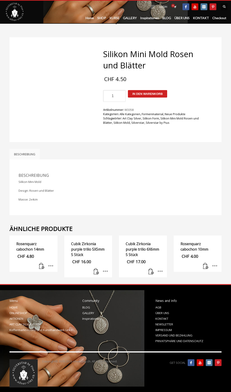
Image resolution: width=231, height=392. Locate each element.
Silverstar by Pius (157, 123)
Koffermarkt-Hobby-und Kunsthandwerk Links (40, 330)
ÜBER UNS (162, 313)
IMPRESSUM (163, 330)
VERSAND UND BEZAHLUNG (173, 335)
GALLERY (88, 313)
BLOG (86, 307)
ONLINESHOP (18, 313)
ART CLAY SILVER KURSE (25, 324)
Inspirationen (91, 319)
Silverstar (137, 123)
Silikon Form (151, 118)
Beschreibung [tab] (24, 154)
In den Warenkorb (147, 94)
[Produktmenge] (114, 96)
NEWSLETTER (164, 324)
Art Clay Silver (131, 118)
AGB (158, 307)
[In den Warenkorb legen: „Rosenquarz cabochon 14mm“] (41, 266)
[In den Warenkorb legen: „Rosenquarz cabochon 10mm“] (205, 266)
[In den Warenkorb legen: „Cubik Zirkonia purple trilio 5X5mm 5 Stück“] (96, 271)
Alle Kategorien (130, 114)
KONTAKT (161, 319)
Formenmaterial (152, 114)
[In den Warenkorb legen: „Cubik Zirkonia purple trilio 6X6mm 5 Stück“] (151, 271)
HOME (13, 307)
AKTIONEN (16, 319)
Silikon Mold (121, 123)
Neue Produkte (175, 114)
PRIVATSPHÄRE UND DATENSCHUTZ (179, 341)
